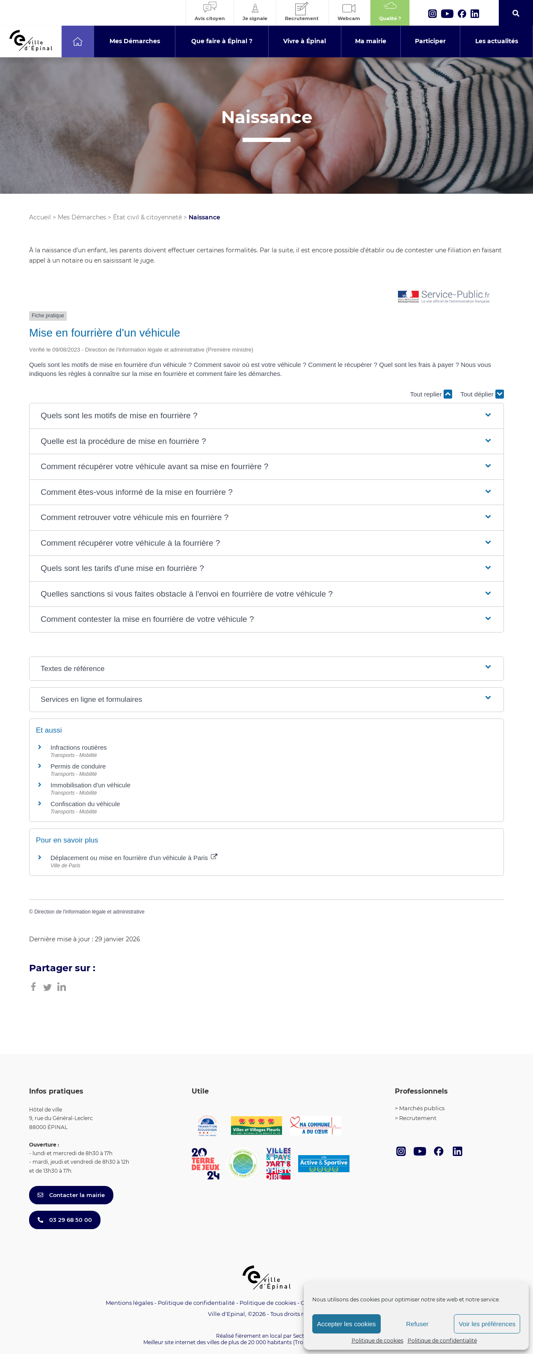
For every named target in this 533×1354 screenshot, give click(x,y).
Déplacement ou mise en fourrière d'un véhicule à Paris (133, 857)
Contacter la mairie (71, 1194)
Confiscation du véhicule (85, 803)
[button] (266, 416)
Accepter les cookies (346, 1323)
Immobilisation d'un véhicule (90, 785)
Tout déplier (482, 394)
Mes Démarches (82, 217)
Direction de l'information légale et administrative (89, 912)
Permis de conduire (78, 766)
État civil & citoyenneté (147, 217)
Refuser (417, 1323)
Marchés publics (421, 1108)
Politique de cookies (377, 1340)
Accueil (40, 217)
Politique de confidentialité (442, 1340)
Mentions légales (129, 1302)
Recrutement (417, 1118)
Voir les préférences (487, 1323)
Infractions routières (78, 747)
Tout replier (431, 394)
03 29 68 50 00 (65, 1219)
